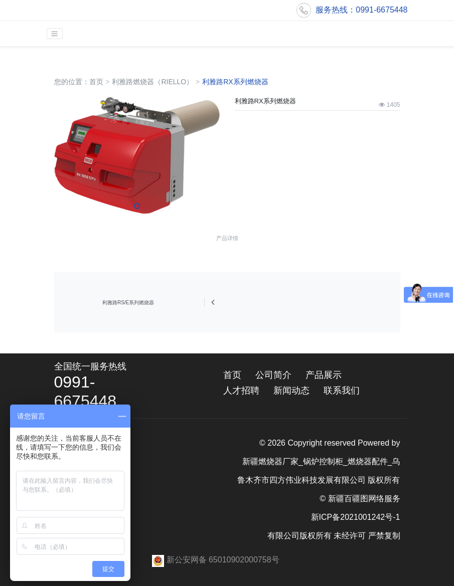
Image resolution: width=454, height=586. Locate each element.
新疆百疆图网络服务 (364, 498)
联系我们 (342, 390)
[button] (137, 206)
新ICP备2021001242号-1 (355, 517)
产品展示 (324, 375)
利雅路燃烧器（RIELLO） (152, 82)
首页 (96, 82)
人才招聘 (241, 390)
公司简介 (273, 375)
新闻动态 (291, 390)
